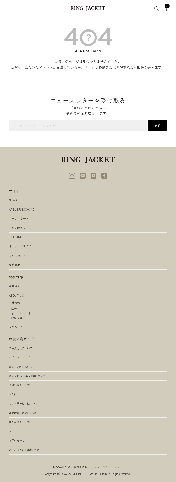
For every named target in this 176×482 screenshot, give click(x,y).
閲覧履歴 (14, 264)
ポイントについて (19, 357)
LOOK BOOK (17, 228)
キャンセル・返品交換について (27, 376)
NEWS (13, 200)
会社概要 (14, 286)
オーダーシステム (20, 246)
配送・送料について (20, 366)
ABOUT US (16, 295)
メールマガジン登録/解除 (24, 449)
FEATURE (15, 237)
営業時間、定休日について (24, 413)
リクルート (16, 327)
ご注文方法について (20, 348)
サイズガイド (17, 255)
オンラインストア (22, 313)
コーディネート (19, 218)
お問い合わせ (17, 440)
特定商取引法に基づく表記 (70, 467)
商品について (17, 394)
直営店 (15, 308)
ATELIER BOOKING (22, 209)
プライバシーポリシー (108, 467)
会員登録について (19, 385)
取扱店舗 (17, 318)
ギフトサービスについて (23, 403)
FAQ (11, 431)
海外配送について (19, 422)
